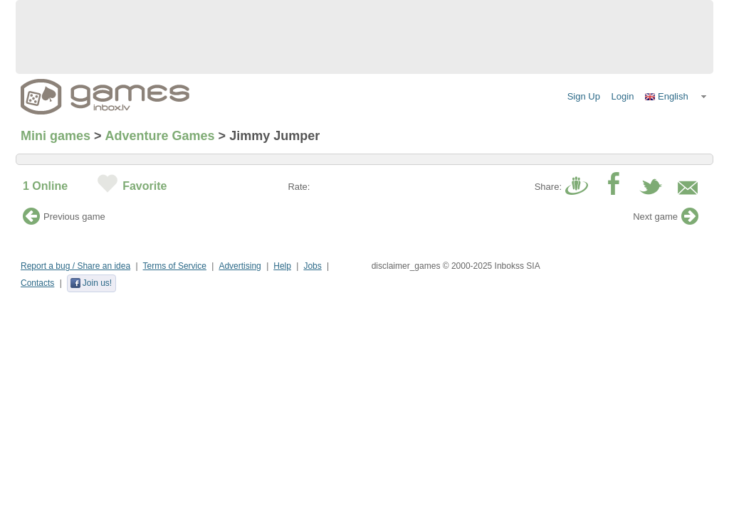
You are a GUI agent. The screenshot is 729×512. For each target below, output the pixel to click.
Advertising (240, 266)
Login (623, 96)
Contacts (37, 283)
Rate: (299, 186)
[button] (676, 97)
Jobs (312, 266)
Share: (548, 186)
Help (282, 266)
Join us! (91, 283)
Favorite (144, 186)
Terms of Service (174, 266)
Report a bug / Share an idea (75, 266)
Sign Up (583, 96)
